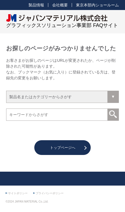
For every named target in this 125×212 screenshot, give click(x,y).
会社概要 (60, 5)
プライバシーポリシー (50, 193)
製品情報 (36, 5)
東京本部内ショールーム (97, 5)
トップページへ (62, 148)
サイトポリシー (18, 193)
